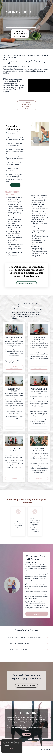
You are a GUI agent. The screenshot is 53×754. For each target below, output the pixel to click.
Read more (7, 745)
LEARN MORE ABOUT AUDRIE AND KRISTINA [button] (37, 614)
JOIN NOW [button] (15, 185)
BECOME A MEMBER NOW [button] (26, 686)
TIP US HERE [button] (26, 735)
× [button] (20, 740)
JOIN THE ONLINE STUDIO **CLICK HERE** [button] (20, 34)
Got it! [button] (11, 748)
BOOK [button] (21, 26)
